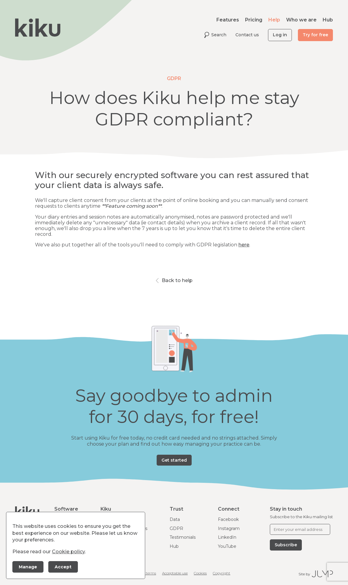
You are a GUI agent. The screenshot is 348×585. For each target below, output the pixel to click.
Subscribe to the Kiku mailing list (301, 516)
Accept (63, 567)
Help (274, 20)
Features (227, 20)
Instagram (229, 528)
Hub (328, 20)
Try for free (315, 34)
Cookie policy (68, 551)
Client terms (145, 573)
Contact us (247, 34)
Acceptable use (175, 573)
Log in (280, 34)
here (243, 245)
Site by (316, 573)
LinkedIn (227, 537)
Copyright (221, 573)
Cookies (200, 573)
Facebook (228, 519)
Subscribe (286, 545)
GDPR (176, 528)
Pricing (253, 20)
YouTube (227, 546)
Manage (28, 567)
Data (175, 519)
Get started (174, 460)
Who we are (301, 20)
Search (215, 35)
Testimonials (183, 537)
